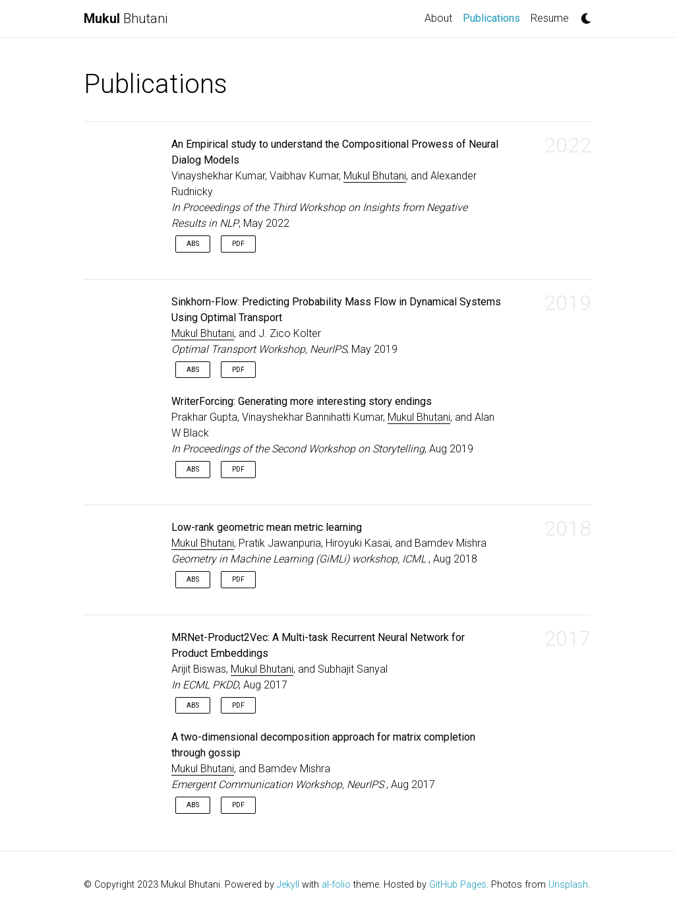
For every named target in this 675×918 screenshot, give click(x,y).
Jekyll (288, 884)
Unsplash (568, 884)
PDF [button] (238, 243)
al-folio (336, 884)
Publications (494, 17)
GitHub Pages (457, 884)
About (438, 18)
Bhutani (125, 18)
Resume (550, 18)
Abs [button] (193, 243)
